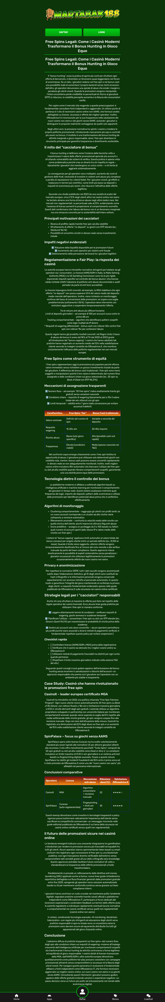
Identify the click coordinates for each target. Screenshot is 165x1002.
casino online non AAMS (87, 111)
